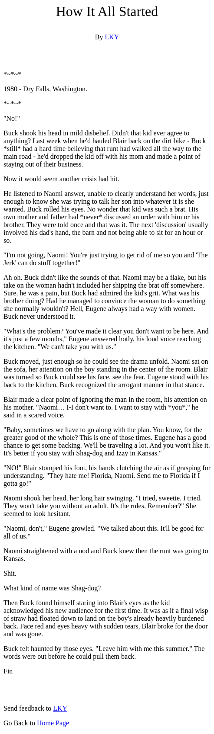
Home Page (53, 723)
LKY (112, 37)
